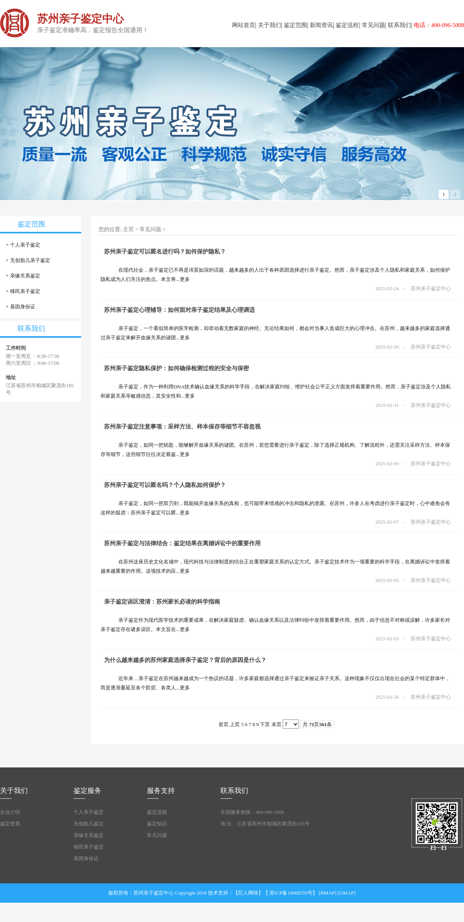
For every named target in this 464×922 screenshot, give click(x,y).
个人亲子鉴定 (25, 245)
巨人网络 (248, 893)
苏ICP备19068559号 (291, 893)
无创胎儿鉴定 (88, 824)
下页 (265, 724)
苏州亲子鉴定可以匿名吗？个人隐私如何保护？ (165, 485)
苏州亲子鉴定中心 (431, 288)
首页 (223, 724)
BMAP (328, 893)
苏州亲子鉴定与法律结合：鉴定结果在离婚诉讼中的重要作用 (182, 543)
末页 (276, 724)
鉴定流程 (347, 25)
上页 (235, 724)
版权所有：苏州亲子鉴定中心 (141, 893)
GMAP (346, 893)
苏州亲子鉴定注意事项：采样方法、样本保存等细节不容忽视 (182, 427)
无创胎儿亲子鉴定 (30, 260)
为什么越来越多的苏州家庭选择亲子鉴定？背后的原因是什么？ (185, 660)
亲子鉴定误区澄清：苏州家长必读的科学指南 (162, 602)
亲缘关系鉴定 (25, 276)
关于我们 (269, 25)
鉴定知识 (157, 824)
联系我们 (399, 25)
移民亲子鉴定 (25, 291)
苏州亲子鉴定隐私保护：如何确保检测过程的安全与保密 (176, 368)
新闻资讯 (321, 25)
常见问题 (373, 25)
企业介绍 (10, 812)
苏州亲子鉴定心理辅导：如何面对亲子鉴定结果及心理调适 (179, 310)
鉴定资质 (10, 824)
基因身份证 (22, 307)
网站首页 (243, 25)
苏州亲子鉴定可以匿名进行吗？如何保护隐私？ (165, 251)
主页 (128, 229)
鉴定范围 (295, 25)
